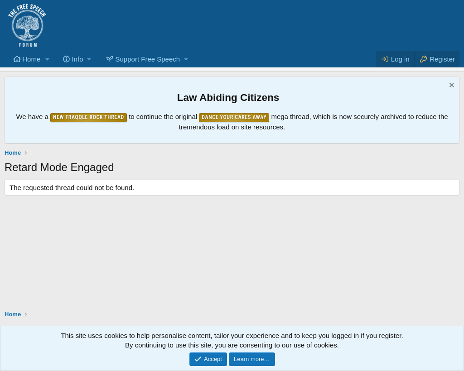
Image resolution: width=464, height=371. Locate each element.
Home (31, 59)
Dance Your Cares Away (234, 117)
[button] (47, 59)
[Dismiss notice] (450, 86)
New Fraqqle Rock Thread (88, 117)
